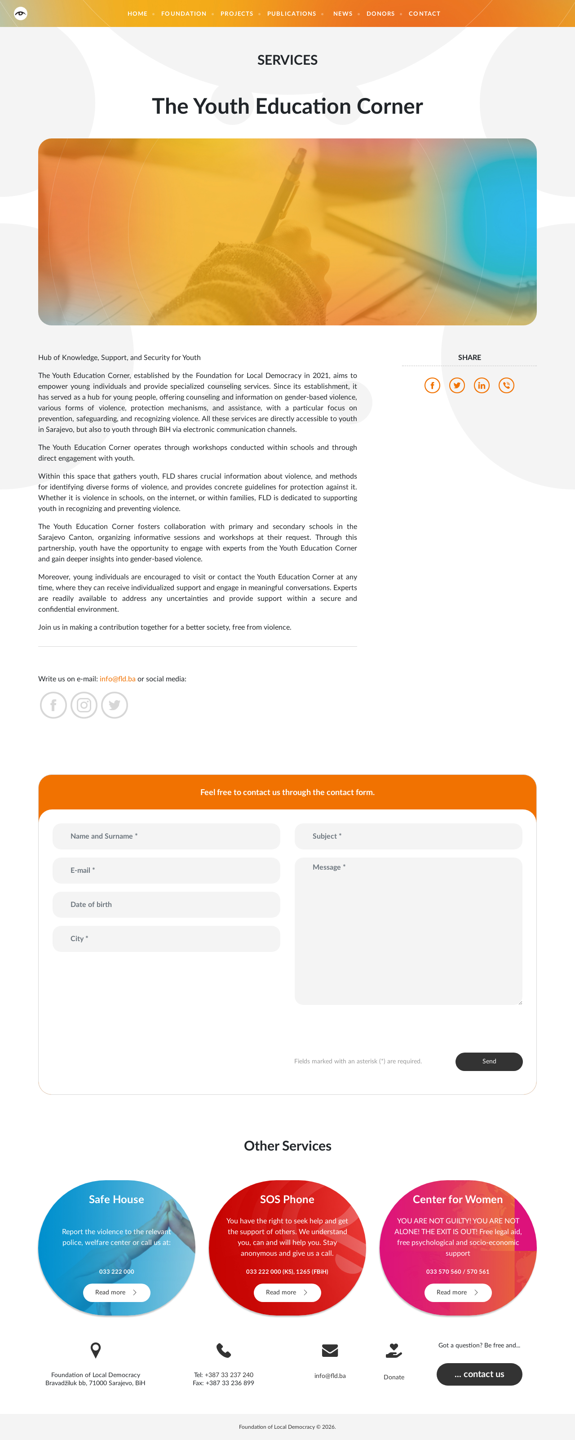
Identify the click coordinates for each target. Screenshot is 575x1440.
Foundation (184, 14)
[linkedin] (481, 387)
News (342, 14)
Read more (116, 1292)
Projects (237, 14)
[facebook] (432, 387)
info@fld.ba (118, 679)
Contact (425, 14)
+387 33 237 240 (229, 1375)
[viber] (506, 387)
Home (137, 14)
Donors (381, 14)
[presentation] (346, 1026)
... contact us (479, 1374)
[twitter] (457, 387)
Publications (291, 14)
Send (489, 1061)
